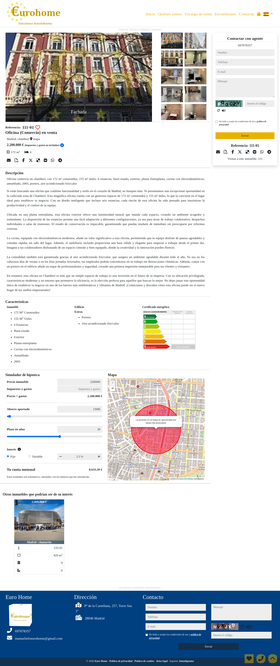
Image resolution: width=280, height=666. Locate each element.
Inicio (150, 14)
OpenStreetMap (186, 479)
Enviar (245, 135)
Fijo (12, 456)
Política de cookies (144, 661)
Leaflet (173, 479)
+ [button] (112, 383)
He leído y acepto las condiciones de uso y (242, 123)
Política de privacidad (121, 661)
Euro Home (101, 661)
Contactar (246, 14)
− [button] (112, 388)
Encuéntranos (225, 14)
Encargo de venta (198, 14)
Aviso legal (162, 661)
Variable (37, 456)
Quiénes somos (170, 14)
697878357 (245, 45)
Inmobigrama (186, 661)
